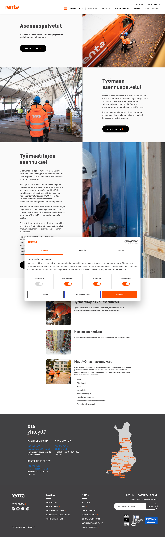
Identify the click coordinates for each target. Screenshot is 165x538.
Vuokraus (90, 9)
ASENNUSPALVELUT (54, 520)
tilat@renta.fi (61, 450)
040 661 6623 (33, 447)
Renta (152, 4)
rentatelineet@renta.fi (37, 469)
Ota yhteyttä (32, 48)
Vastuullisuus (120, 9)
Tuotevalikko (73, 9)
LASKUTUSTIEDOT (89, 528)
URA (83, 508)
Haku (139, 4)
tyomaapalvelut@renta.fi (39, 450)
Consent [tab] (44, 251)
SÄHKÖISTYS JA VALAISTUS (58, 516)
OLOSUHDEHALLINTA (55, 512)
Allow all (119, 294)
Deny (45, 294)
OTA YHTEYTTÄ (18, 505)
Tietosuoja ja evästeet (23, 528)
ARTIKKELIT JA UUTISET (92, 524)
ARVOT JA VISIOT (89, 512)
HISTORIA (86, 503)
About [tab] (121, 250)
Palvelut (104, 9)
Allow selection (82, 294)
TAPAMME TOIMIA (89, 516)
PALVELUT (51, 496)
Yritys (135, 9)
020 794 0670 (61, 447)
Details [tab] (82, 250)
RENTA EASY (51, 503)
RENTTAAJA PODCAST (91, 520)
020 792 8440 (33, 467)
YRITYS (85, 496)
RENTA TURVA (52, 508)
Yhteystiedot (149, 9)
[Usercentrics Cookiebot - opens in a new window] (126, 242)
